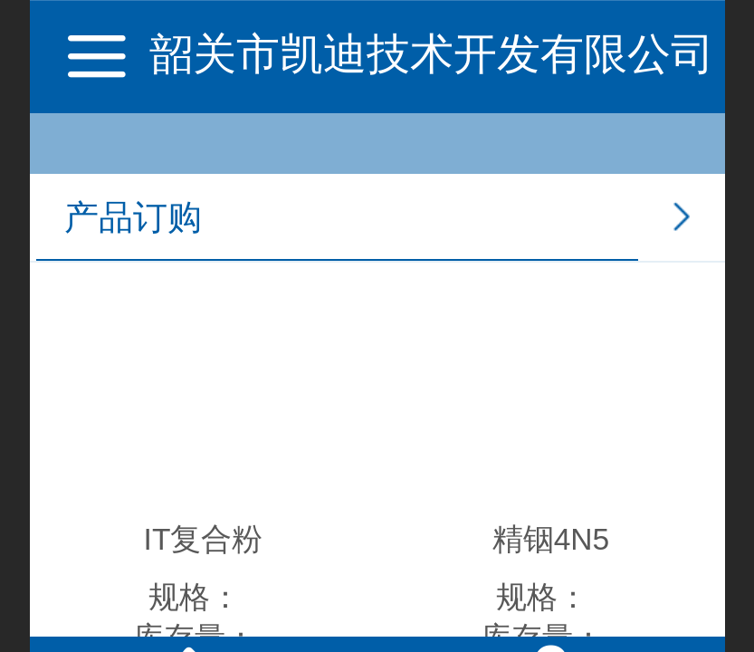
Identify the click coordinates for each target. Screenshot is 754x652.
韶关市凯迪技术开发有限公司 (431, 54)
